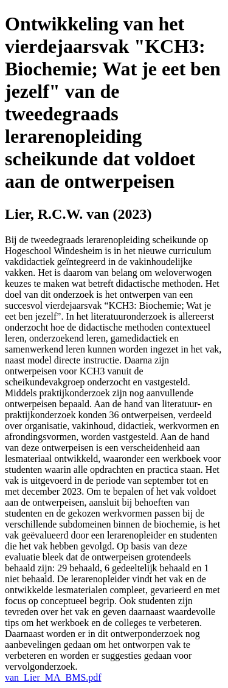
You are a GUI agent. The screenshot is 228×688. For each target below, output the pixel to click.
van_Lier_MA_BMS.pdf (53, 677)
